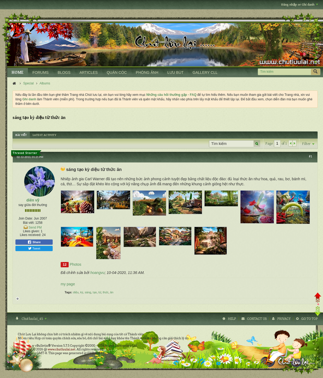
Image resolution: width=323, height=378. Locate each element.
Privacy (284, 319)
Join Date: (26, 218)
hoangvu (97, 272)
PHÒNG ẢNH (147, 72)
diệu (76, 292)
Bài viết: (28, 223)
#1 (310, 156)
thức (106, 292)
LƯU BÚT (175, 72)
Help (232, 319)
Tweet (34, 248)
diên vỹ (32, 200)
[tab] (21, 135)
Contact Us (257, 319)
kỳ (81, 292)
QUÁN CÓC (117, 72)
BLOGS (64, 72)
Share (34, 242)
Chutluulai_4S (34, 319)
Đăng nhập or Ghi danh (299, 4)
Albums (44, 83)
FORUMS (40, 72)
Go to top (309, 319)
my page (68, 284)
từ (99, 292)
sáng (88, 292)
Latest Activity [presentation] (44, 135)
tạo (95, 292)
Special (28, 83)
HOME (17, 72)
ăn (111, 292)
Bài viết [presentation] (21, 135)
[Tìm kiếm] (284, 71)
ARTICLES (89, 72)
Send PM (35, 227)
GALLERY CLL (205, 72)
